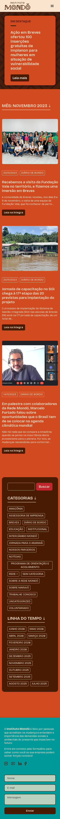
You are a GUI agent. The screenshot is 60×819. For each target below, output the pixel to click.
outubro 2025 (19, 670)
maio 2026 (37, 629)
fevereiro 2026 (20, 642)
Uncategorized (19, 601)
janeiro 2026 (18, 649)
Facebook (27, 763)
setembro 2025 (19, 676)
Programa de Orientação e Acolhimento (30, 565)
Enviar (30, 810)
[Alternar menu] (52, 6)
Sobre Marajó (19, 587)
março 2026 (36, 635)
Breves (14, 522)
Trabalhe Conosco (22, 594)
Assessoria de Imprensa (26, 515)
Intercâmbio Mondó (23, 536)
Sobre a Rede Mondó (23, 581)
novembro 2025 (20, 663)
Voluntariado (19, 608)
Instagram (5, 763)
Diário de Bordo (35, 522)
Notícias (15, 556)
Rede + (13, 574)
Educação (16, 529)
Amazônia (16, 508)
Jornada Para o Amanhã (26, 543)
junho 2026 (17, 629)
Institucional (37, 529)
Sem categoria (33, 574)
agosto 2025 (18, 683)
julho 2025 (39, 683)
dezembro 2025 (20, 656)
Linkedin (20, 763)
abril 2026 (16, 635)
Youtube (12, 763)
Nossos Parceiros (22, 549)
